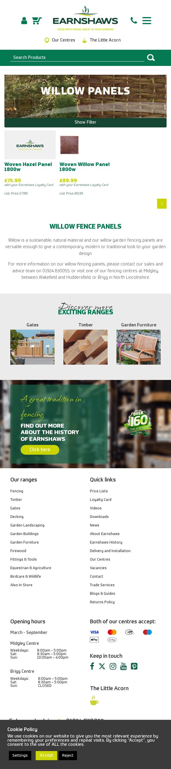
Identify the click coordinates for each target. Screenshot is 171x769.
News (94, 525)
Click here (39, 450)
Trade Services (102, 585)
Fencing (16, 491)
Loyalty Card (100, 500)
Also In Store (21, 585)
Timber (16, 500)
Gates (15, 508)
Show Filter (85, 122)
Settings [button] (20, 756)
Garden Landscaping (27, 525)
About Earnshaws (105, 534)
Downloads (99, 517)
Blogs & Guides (102, 594)
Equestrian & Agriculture (30, 568)
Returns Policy (102, 602)
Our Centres (100, 560)
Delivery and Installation (110, 551)
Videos (96, 508)
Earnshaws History (106, 542)
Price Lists (99, 491)
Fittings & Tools (23, 560)
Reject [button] (67, 756)
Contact (96, 577)
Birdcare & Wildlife (25, 577)
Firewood (18, 551)
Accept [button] (46, 755)
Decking (17, 517)
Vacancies (98, 568)
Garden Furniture (24, 542)
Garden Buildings (24, 534)
